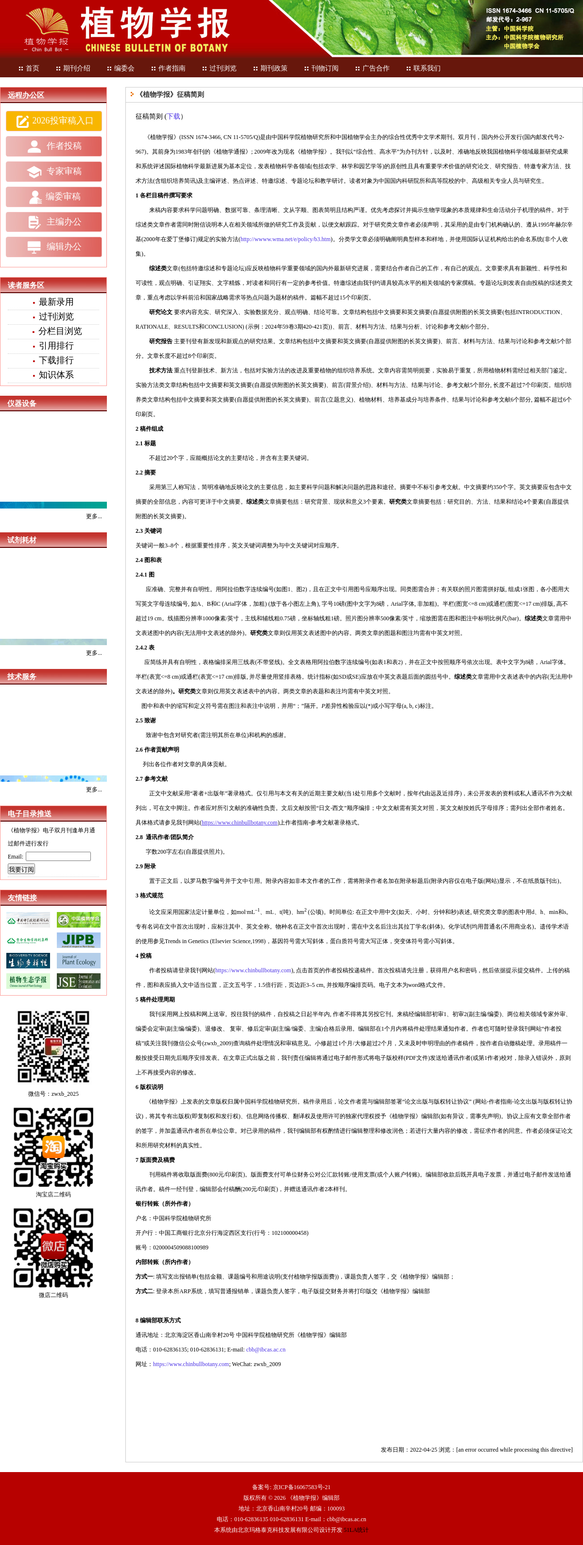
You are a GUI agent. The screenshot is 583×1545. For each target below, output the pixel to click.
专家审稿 (54, 172)
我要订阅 (21, 869)
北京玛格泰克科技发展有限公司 (278, 1530)
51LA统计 (356, 1530)
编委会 (120, 68)
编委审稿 (54, 197)
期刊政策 (270, 68)
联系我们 (423, 68)
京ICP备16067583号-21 (302, 1487)
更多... (94, 516)
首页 (28, 68)
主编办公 (54, 222)
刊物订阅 (321, 68)
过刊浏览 (219, 68)
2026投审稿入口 (54, 121)
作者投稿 (54, 147)
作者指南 (168, 68)
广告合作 (372, 68)
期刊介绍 (72, 68)
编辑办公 (54, 247)
